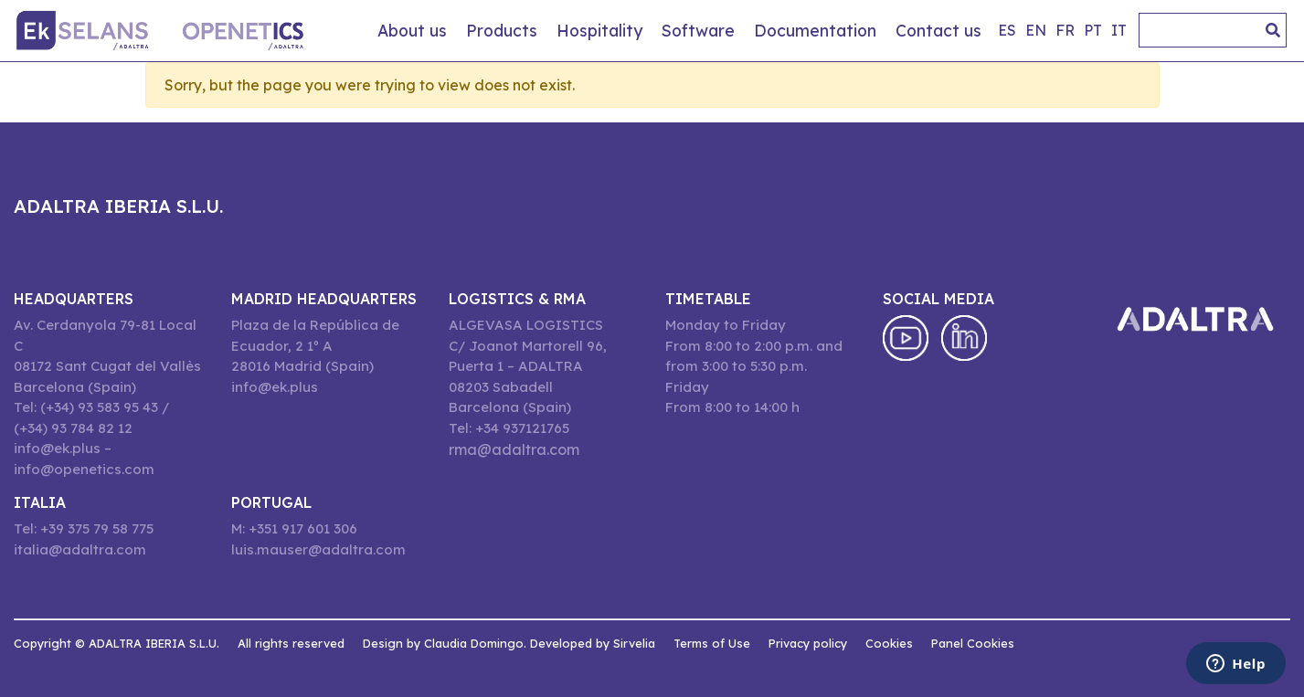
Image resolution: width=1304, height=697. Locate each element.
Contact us (938, 30)
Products (501, 30)
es (1007, 30)
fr (1065, 30)
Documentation (815, 30)
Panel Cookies (972, 643)
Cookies (889, 643)
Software (698, 30)
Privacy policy (808, 643)
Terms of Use (711, 643)
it (1119, 30)
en (1035, 30)
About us (412, 30)
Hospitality (599, 30)
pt (1093, 30)
